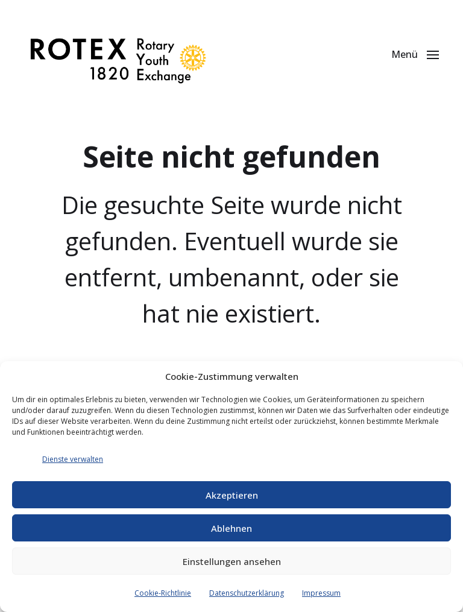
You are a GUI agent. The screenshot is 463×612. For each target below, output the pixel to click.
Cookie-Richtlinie (162, 593)
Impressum (321, 593)
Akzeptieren (232, 495)
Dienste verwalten (72, 459)
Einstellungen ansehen (232, 561)
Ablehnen (231, 528)
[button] (415, 54)
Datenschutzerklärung (246, 593)
